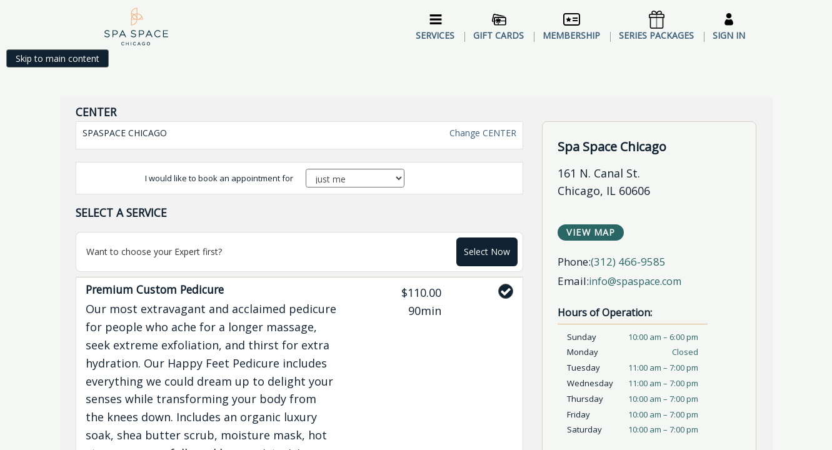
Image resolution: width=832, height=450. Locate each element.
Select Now (487, 208)
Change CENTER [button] (481, 90)
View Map (590, 189)
